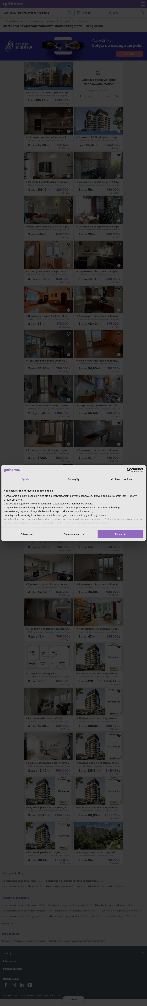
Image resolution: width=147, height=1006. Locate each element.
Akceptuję (120, 534)
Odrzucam (27, 534)
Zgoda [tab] (25, 479)
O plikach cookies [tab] (121, 479)
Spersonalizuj (73, 534)
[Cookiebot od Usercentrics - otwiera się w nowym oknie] (129, 470)
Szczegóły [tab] (73, 479)
